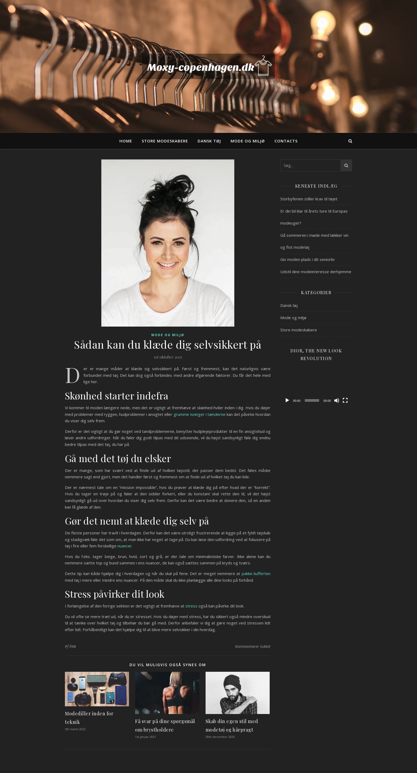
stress (191, 606)
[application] (316, 385)
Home (125, 140)
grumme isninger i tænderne (200, 414)
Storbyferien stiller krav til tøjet (308, 198)
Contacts (286, 140)
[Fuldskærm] (345, 400)
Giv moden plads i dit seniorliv (307, 259)
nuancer (125, 545)
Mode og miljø (248, 140)
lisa (73, 646)
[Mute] (336, 400)
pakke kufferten (256, 573)
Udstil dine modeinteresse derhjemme (315, 271)
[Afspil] (287, 400)
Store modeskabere (165, 140)
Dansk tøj (209, 140)
